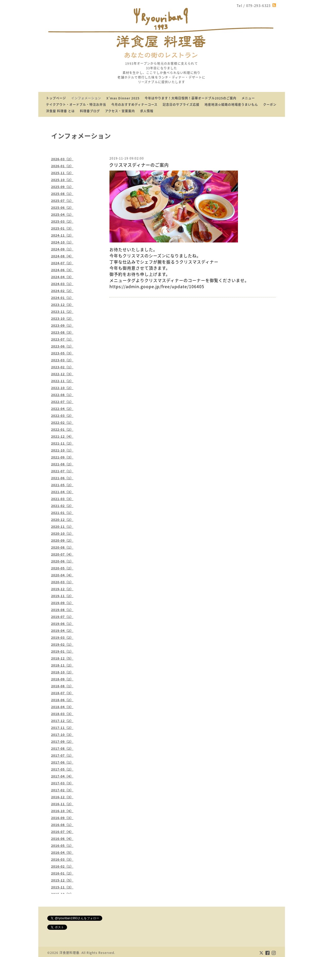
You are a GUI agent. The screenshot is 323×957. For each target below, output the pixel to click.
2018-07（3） (62, 693)
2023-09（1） (62, 325)
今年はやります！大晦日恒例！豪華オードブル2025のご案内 (190, 98)
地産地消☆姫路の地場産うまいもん (231, 104)
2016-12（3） (62, 797)
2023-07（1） (62, 339)
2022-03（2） (62, 415)
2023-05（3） (62, 353)
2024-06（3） (62, 270)
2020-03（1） (62, 582)
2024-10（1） (62, 242)
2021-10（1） (62, 450)
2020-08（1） (62, 547)
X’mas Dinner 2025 (123, 98)
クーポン (269, 104)
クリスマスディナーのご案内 (139, 165)
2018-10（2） (62, 672)
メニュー (248, 98)
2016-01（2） (62, 873)
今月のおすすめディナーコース (134, 104)
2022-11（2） (62, 381)
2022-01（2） (62, 429)
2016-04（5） (62, 852)
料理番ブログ (90, 111)
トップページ (56, 98)
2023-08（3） (62, 332)
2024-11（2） (62, 235)
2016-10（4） (62, 811)
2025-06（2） (62, 207)
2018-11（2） (62, 665)
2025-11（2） (62, 173)
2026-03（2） (62, 159)
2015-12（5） (62, 880)
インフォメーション (86, 98)
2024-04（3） (62, 277)
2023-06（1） (62, 346)
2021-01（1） (62, 512)
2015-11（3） (62, 887)
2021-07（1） (62, 471)
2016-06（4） (62, 838)
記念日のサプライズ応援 (181, 104)
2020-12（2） (62, 519)
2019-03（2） (62, 637)
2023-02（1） (62, 367)
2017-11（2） (62, 727)
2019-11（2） (62, 596)
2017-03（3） (62, 783)
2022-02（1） (62, 422)
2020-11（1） (62, 526)
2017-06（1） (62, 762)
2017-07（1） (62, 755)
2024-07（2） (62, 263)
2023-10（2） (62, 318)
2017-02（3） (62, 790)
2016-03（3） (62, 859)
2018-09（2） (62, 679)
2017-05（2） (62, 769)
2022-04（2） (62, 408)
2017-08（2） (62, 748)
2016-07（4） (62, 831)
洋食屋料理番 (69, 952)
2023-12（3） (62, 304)
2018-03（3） (62, 713)
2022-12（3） (62, 374)
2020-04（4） (62, 575)
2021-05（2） (62, 485)
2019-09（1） (62, 603)
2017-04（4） (62, 776)
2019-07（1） (62, 616)
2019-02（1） (62, 644)
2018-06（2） (62, 700)
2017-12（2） (62, 720)
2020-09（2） (62, 540)
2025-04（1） (62, 214)
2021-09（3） (62, 457)
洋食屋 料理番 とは (60, 111)
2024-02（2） (62, 290)
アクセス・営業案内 (120, 111)
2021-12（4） (62, 436)
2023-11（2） (62, 311)
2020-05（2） (62, 568)
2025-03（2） (62, 221)
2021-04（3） (62, 492)
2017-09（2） (62, 741)
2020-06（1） (62, 561)
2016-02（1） (62, 866)
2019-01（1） (62, 651)
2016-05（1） (62, 845)
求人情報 (146, 111)
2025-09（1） (62, 186)
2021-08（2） (62, 464)
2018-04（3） (62, 707)
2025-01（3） (62, 228)
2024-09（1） (62, 249)
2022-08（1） (62, 394)
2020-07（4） (62, 554)
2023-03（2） (62, 360)
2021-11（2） (62, 443)
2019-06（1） (62, 623)
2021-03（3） (62, 498)
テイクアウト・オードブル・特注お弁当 (76, 104)
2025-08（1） (62, 193)
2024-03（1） (62, 284)
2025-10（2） (62, 179)
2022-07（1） (62, 401)
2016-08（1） (62, 824)
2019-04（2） (62, 630)
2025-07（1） (62, 200)
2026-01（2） (62, 166)
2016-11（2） (62, 804)
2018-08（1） (62, 686)
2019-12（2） (62, 589)
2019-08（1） (62, 609)
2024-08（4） (62, 256)
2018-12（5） (62, 658)
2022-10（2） (62, 388)
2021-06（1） (62, 478)
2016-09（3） (62, 817)
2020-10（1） (62, 533)
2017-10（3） (62, 734)
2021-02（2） (62, 505)
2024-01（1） (62, 297)
